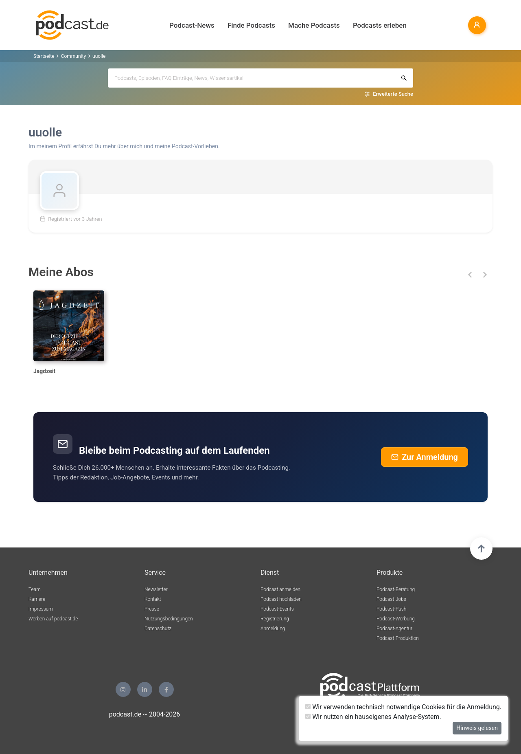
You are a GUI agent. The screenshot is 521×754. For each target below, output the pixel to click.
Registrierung (274, 619)
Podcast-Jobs (391, 599)
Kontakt (152, 599)
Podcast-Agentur (394, 628)
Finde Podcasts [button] (251, 25)
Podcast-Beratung (396, 589)
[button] (469, 274)
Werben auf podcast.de (53, 619)
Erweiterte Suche (393, 94)
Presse (151, 609)
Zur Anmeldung (424, 457)
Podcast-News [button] (192, 25)
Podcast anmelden (280, 589)
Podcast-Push (391, 609)
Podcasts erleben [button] (380, 25)
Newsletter (156, 589)
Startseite (44, 56)
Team (34, 589)
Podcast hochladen (281, 599)
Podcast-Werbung (396, 619)
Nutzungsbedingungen (168, 619)
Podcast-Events (277, 609)
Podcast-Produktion (398, 638)
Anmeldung (272, 628)
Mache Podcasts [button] (314, 25)
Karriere (36, 599)
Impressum (40, 609)
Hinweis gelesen (477, 728)
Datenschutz (157, 628)
